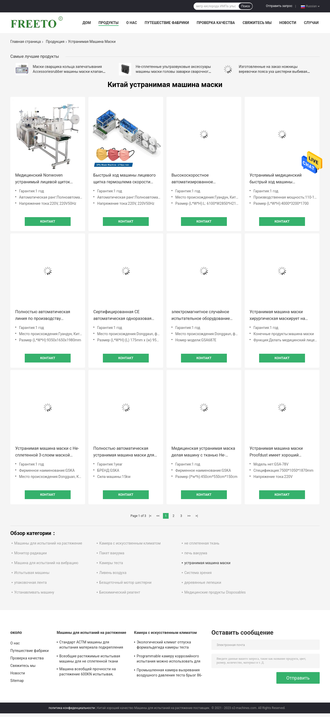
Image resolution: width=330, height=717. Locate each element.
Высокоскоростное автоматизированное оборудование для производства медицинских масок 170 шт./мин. (203, 179)
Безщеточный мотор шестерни (125, 582)
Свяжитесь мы (257, 23)
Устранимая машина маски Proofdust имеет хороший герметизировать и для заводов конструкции (281, 452)
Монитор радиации (30, 553)
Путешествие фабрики (167, 23)
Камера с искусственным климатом (130, 543)
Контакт (47, 221)
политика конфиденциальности (71, 708)
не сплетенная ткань (201, 543)
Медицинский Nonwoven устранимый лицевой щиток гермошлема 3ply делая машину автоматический (46, 179)
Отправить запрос (279, 6)
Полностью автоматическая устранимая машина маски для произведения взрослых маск (123, 452)
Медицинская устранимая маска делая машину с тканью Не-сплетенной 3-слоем (203, 452)
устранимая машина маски (207, 563)
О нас (131, 23)
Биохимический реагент (119, 592)
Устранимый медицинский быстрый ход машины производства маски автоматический (276, 179)
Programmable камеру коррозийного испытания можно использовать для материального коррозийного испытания (168, 659)
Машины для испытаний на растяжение (48, 543)
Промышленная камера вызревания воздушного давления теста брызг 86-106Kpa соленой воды (169, 673)
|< (150, 516)
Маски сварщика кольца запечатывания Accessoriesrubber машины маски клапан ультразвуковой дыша (68, 71)
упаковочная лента (30, 582)
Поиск (245, 6)
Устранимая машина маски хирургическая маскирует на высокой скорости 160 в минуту (281, 315)
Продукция (55, 42)
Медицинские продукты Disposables (215, 592)
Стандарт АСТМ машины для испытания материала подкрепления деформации (91, 645)
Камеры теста (111, 563)
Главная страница (25, 42)
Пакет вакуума (111, 553)
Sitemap (17, 681)
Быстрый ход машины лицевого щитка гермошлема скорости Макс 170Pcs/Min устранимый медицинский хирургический (124, 179)
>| (196, 516)
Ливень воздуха (112, 573)
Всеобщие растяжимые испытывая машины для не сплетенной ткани (89, 658)
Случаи (311, 23)
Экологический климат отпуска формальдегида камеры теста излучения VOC (164, 645)
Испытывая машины (32, 573)
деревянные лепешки (202, 582)
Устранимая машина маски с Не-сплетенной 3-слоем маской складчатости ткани (47, 452)
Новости (287, 23)
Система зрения (198, 573)
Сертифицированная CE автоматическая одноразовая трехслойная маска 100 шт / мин (125, 315)
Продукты (108, 23)
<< (158, 516)
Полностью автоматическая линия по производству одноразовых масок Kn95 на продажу (42, 315)
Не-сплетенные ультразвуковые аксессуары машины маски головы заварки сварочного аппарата (173, 71)
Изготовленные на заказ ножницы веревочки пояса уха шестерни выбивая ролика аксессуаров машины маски (273, 71)
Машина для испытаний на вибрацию (46, 563)
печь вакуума (195, 553)
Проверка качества (216, 23)
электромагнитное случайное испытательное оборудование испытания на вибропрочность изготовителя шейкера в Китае (201, 315)
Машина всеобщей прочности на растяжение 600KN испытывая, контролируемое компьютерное (87, 672)
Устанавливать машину (34, 592)
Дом (86, 23)
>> (189, 516)
